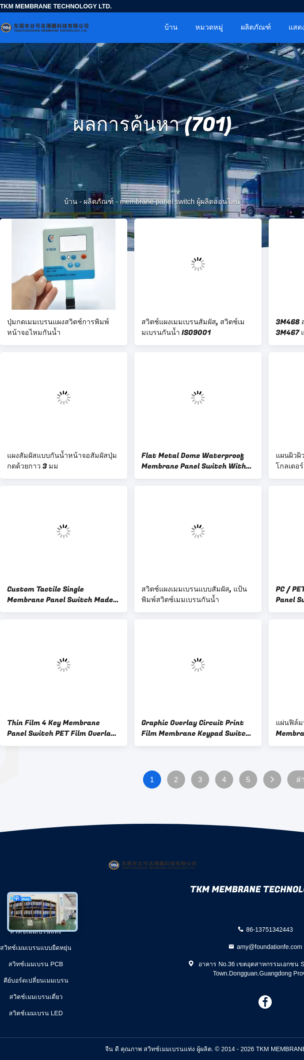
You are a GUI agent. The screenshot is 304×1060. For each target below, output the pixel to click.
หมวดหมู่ (209, 27)
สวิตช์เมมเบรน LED (36, 1013)
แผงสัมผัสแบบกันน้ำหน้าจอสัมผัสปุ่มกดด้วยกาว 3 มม (62, 461)
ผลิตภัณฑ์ (256, 27)
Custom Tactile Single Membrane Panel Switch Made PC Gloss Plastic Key (60, 594)
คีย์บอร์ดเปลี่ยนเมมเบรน (36, 980)
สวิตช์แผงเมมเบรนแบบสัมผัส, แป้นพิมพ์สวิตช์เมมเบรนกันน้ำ (194, 594)
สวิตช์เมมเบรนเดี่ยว (36, 996)
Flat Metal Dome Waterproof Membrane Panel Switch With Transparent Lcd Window (193, 461)
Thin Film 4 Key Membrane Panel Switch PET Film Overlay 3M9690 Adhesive (61, 728)
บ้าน (171, 27)
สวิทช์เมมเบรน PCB (35, 964)
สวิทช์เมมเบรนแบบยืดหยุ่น (36, 947)
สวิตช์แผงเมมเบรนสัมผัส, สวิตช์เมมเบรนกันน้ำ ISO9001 (193, 327)
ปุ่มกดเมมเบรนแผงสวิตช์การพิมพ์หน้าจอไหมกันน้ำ (58, 327)
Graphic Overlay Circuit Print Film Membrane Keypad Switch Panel (195, 728)
